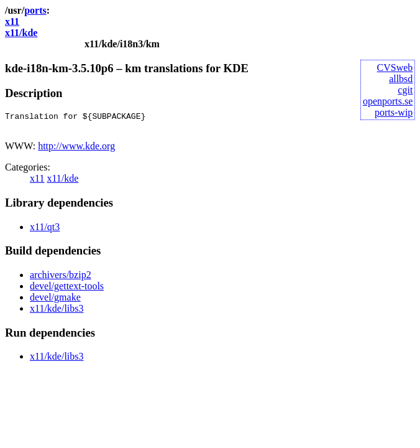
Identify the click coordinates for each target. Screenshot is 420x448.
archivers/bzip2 (60, 278)
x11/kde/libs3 (57, 312)
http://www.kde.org (76, 149)
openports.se (388, 101)
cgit (405, 90)
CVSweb (395, 67)
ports (35, 10)
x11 (12, 21)
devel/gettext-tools (67, 289)
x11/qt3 (45, 230)
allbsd (401, 78)
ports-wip (394, 112)
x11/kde (21, 32)
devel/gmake (55, 301)
